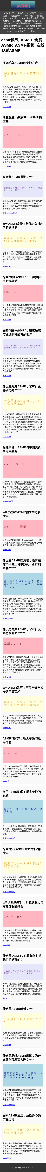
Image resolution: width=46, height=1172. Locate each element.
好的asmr (38, 23)
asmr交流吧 (8, 618)
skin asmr (7, 166)
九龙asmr (7, 437)
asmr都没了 (20, 31)
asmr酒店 (7, 1158)
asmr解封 (7, 1045)
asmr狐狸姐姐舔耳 (34, 26)
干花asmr (33, 31)
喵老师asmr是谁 (10, 213)
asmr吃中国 (8, 501)
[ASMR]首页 (9, 13)
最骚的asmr (16, 16)
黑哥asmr (7, 320)
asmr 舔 (6, 781)
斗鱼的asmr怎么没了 (27, 13)
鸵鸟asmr (7, 107)
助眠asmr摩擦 (9, 1105)
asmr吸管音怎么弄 (30, 18)
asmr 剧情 (7, 550)
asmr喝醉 (29, 16)
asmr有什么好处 (26, 28)
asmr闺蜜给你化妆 (33, 21)
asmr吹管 (7, 266)
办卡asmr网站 (9, 892)
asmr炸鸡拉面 (9, 28)
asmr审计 (7, 945)
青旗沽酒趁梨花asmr (13, 26)
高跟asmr (7, 677)
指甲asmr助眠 (9, 838)
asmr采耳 (7, 728)
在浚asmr (17, 21)
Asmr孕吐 (14, 18)
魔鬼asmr (8, 23)
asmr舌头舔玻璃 (23, 23)
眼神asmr (7, 376)
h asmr (6, 998)
